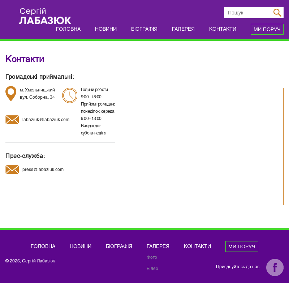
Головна (68, 29)
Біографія (144, 29)
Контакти (222, 29)
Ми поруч (267, 29)
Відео (152, 268)
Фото (152, 257)
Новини (106, 29)
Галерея (183, 29)
